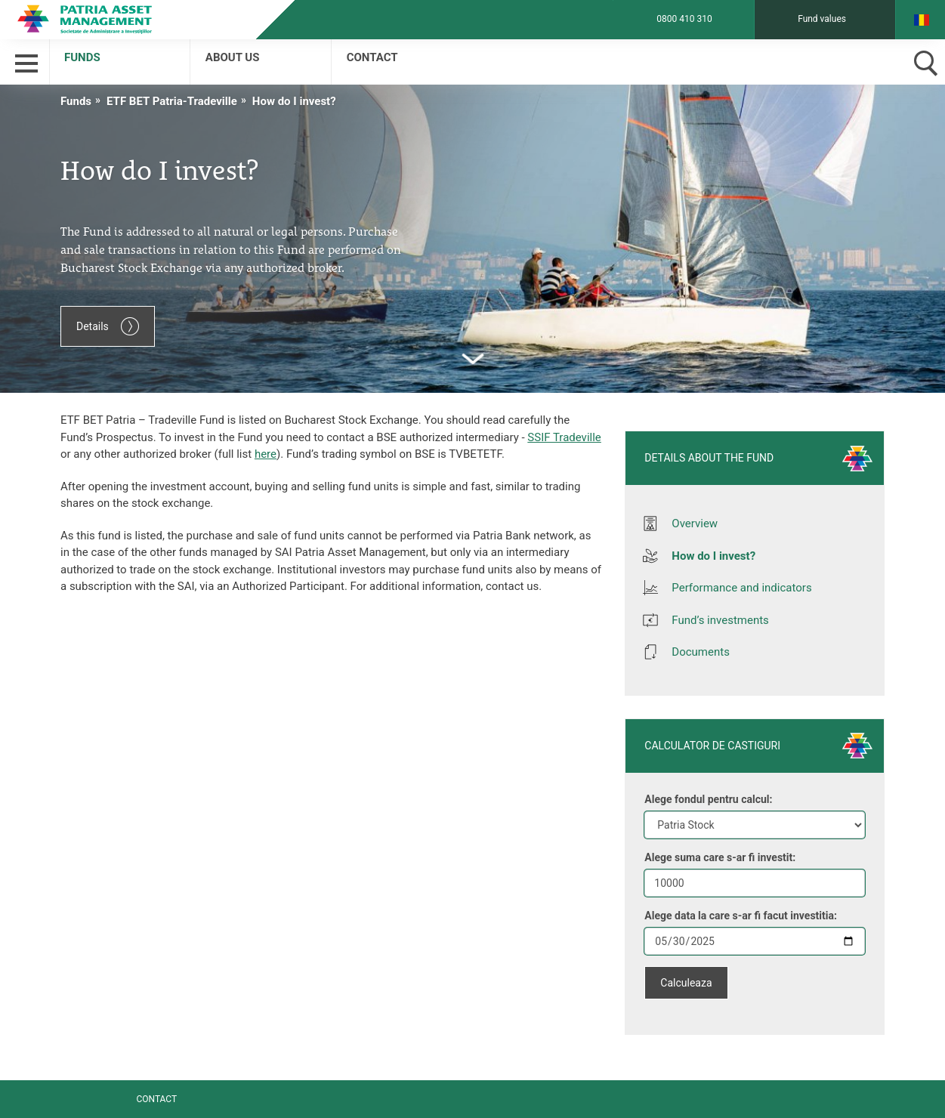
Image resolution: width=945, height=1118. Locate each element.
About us (232, 57)
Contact (372, 57)
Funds (82, 57)
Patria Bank (97, 19)
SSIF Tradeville (564, 437)
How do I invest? (294, 101)
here (265, 454)
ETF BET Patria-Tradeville (172, 101)
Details (107, 326)
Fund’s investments (720, 620)
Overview (695, 523)
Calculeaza (686, 983)
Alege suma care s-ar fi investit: (719, 857)
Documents (701, 652)
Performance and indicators (741, 588)
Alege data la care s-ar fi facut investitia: (740, 916)
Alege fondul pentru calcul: (708, 799)
